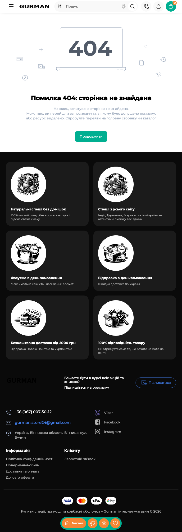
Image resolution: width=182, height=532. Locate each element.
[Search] (123, 6)
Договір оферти (20, 477)
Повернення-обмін (22, 465)
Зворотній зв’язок (79, 459)
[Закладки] (115, 523)
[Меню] (11, 6)
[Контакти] (146, 6)
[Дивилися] (93, 523)
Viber (104, 413)
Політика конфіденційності (29, 459)
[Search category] (60, 6)
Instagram (108, 432)
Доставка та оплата (22, 471)
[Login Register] (158, 6)
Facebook (107, 422)
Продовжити (91, 136)
